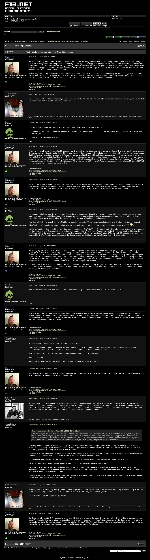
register (34, 19)
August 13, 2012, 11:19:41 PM (43, 338)
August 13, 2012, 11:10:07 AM (43, 179)
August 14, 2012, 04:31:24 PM (43, 424)
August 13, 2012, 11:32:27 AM (43, 209)
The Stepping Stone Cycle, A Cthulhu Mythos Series (49, 86)
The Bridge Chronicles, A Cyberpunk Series (47, 85)
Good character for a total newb (77, 41)
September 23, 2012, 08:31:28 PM (44, 513)
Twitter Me (32, 89)
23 (16, 46)
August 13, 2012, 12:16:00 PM (43, 285)
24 (18, 46)
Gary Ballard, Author (35, 87)
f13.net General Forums (19, 41)
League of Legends (53, 41)
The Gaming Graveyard (37, 41)
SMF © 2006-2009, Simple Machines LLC (83, 558)
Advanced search (53, 32)
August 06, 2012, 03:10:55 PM (43, 122)
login (27, 19)
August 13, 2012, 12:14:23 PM (43, 246)
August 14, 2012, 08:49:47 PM (43, 485)
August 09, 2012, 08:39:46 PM (43, 146)
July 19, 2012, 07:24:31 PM (42, 57)
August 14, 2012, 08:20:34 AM (43, 368)
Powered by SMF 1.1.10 (61, 558)
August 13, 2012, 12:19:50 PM (43, 309)
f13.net (7, 41)
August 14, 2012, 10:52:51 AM (43, 398)
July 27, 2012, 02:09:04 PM (42, 94)
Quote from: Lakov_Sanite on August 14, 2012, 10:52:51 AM (55, 431)
